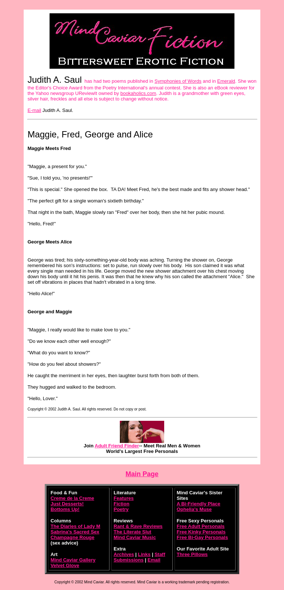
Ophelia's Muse (194, 509)
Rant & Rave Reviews (138, 526)
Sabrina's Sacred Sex (75, 532)
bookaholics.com (138, 93)
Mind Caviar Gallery (73, 560)
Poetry (121, 509)
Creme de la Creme (72, 498)
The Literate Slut (132, 532)
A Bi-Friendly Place (198, 504)
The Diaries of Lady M (75, 526)
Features (123, 498)
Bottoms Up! (65, 509)
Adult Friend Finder (117, 446)
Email (154, 560)
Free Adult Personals (201, 526)
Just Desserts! (67, 504)
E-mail (34, 110)
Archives (124, 554)
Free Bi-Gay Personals (202, 537)
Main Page (141, 474)
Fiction (121, 504)
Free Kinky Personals (201, 532)
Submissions (128, 560)
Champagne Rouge (72, 537)
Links (144, 554)
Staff (160, 554)
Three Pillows (192, 554)
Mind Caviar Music (135, 537)
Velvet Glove (65, 565)
